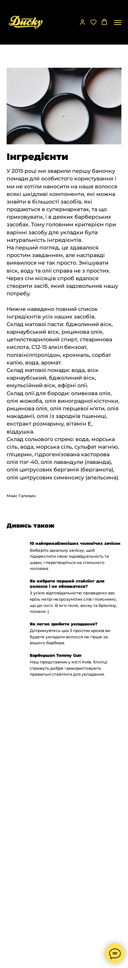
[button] (82, 22)
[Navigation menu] (117, 22)
